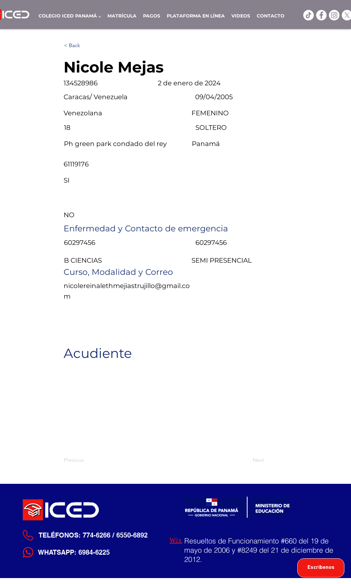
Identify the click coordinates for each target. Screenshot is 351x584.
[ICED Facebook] (321, 15)
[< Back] (85, 45)
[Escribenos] (320, 567)
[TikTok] (308, 15)
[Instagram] (334, 15)
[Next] (247, 460)
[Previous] (85, 460)
